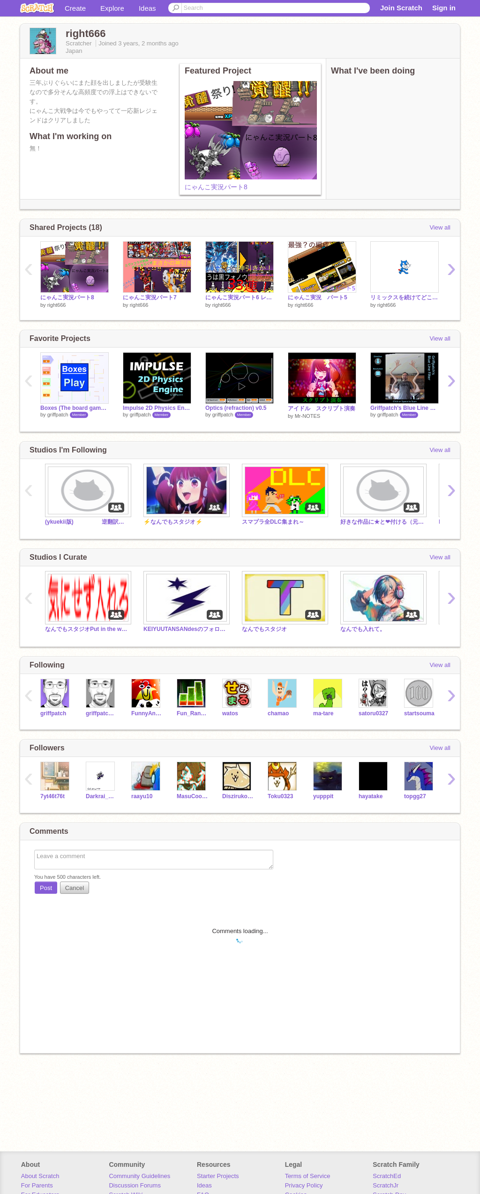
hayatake (370, 796)
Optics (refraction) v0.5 (236, 408)
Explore (112, 8)
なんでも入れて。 (362, 629)
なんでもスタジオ (264, 629)
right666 (56, 305)
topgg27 (415, 796)
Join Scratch (401, 8)
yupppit (323, 796)
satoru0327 (373, 713)
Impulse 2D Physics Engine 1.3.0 (157, 408)
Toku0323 (280, 796)
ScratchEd (387, 1175)
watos (230, 713)
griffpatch (57, 414)
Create (75, 8)
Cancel (74, 887)
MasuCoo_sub (192, 796)
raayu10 (141, 796)
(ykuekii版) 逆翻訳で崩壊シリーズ (87, 522)
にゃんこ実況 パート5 (317, 297)
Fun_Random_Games (192, 713)
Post (46, 887)
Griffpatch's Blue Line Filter (404, 408)
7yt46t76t (52, 796)
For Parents (37, 1185)
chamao (278, 713)
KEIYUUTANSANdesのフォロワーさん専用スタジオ (185, 629)
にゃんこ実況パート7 (150, 297)
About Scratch (40, 1175)
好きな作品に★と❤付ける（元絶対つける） (382, 522)
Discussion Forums (135, 1185)
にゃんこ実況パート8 (216, 187)
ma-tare (323, 713)
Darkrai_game (101, 796)
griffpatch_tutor (101, 713)
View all (439, 227)
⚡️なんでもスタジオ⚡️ (172, 522)
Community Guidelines (139, 1175)
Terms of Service (307, 1175)
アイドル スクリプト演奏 (321, 408)
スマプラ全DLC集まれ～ (273, 522)
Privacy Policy (304, 1185)
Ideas (147, 8)
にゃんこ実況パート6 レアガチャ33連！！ (239, 297)
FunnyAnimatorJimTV (147, 713)
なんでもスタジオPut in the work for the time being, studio (87, 629)
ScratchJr (385, 1185)
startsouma (419, 713)
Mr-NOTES (307, 416)
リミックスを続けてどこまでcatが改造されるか (404, 297)
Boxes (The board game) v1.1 (74, 408)
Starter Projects (218, 1175)
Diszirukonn (238, 796)
